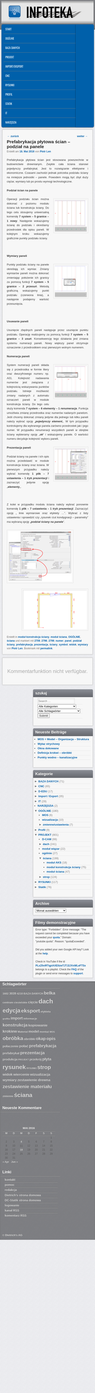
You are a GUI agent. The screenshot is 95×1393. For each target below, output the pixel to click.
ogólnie (47, 853)
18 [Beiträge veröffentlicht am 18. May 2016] (21, 1149)
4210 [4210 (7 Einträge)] (20, 993)
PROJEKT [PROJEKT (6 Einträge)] (23, 1059)
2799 (51, 640)
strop (46, 877)
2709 (37, 640)
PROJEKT (9, 57)
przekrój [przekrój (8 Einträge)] (35, 1059)
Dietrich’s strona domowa (23, 1195)
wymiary (83, 644)
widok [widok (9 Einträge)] (8, 1074)
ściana (11, 640)
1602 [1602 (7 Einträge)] (5, 993)
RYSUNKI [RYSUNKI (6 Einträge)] (32, 1068)
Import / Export (48, 796)
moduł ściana (59, 636)
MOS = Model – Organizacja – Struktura (63, 739)
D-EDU (42, 791)
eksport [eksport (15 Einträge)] (30, 1010)
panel (68, 640)
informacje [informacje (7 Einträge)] (30, 1018)
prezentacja (41, 644)
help (45, 953)
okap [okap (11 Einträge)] (41, 1038)
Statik (8, 103)
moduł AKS (54, 862)
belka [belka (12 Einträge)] (49, 992)
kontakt (10, 1179)
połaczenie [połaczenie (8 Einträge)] (10, 1046)
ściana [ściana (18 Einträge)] (23, 1095)
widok (72, 644)
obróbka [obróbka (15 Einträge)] (13, 1038)
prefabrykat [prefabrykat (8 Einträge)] (11, 1053)
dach (46, 844)
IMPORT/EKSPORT (14, 66)
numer (59, 640)
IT (6, 113)
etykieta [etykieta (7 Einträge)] (45, 1011)
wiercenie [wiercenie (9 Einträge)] (21, 1074)
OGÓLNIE (9, 38)
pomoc (9, 1184)
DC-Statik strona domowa (23, 1200)
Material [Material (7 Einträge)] (23, 1031)
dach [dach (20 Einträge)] (46, 1001)
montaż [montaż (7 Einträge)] (44, 1031)
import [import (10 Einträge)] (17, 1018)
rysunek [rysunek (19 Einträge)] (14, 1067)
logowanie (12, 1205)
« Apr (6, 1161)
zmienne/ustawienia (56, 824)
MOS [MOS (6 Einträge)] (52, 1031)
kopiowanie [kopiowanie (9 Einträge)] (37, 1025)
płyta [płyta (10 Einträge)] (46, 1059)
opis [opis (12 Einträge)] (51, 1038)
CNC (7, 76)
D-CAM (46, 839)
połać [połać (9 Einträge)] (23, 1046)
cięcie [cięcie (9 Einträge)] (33, 1002)
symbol (63, 644)
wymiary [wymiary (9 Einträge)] (10, 1080)
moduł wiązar (50, 848)
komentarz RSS (16, 1215)
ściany (53, 644)
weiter (82, 136)
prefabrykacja (24, 644)
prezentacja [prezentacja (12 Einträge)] (32, 1052)
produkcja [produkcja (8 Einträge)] (10, 1059)
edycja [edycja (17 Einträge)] (11, 1010)
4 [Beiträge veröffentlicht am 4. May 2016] (21, 1141)
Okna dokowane (48, 748)
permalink (46, 648)
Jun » (14, 1161)
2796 (44, 640)
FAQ (74, 969)
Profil (8, 94)
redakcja (11, 1189)
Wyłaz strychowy (49, 743)
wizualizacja (50, 819)
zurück (13, 136)
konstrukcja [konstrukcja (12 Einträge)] (15, 1024)
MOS (45, 815)
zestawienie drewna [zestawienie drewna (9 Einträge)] (33, 1080)
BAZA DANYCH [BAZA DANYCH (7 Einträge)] (33, 993)
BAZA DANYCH (12, 48)
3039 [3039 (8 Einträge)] (12, 993)
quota (56, 937)
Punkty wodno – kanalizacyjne (57, 757)
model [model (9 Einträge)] (34, 1031)
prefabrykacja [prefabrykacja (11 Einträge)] (42, 1045)
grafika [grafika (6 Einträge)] (6, 1018)
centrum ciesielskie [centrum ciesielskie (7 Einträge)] (15, 1002)
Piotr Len (45, 151)
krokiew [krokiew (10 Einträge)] (10, 1031)
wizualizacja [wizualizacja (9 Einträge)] (40, 1074)
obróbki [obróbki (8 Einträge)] (29, 1039)
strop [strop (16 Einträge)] (44, 1067)
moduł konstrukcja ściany (33, 636)
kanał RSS (12, 1210)
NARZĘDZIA (11, 122)
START (8, 29)
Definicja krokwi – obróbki (55, 752)
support (78, 973)
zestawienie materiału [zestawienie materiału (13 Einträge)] (27, 1086)
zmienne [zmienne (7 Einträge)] (8, 1096)
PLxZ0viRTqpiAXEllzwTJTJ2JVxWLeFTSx (60, 965)
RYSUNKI (9, 85)
